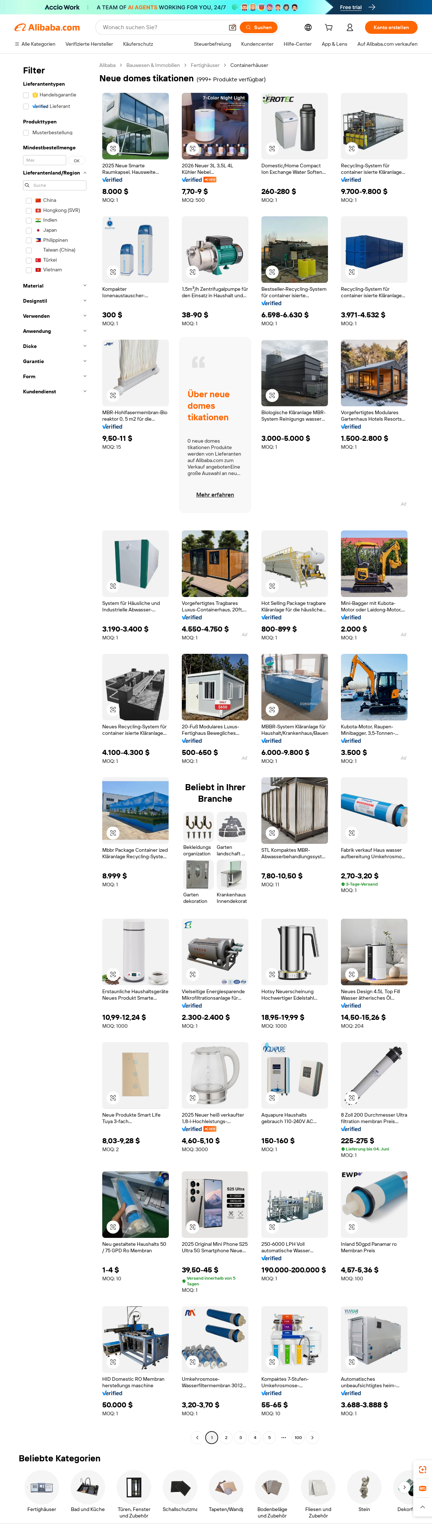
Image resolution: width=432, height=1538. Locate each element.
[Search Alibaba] (162, 27)
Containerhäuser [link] (249, 65)
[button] (232, 27)
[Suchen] (259, 27)
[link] (422, 1469)
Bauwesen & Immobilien (153, 65)
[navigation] (55, 752)
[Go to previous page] (197, 1437)
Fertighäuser (205, 65)
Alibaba (107, 65)
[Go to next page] (312, 1437)
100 (298, 1437)
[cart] (330, 28)
